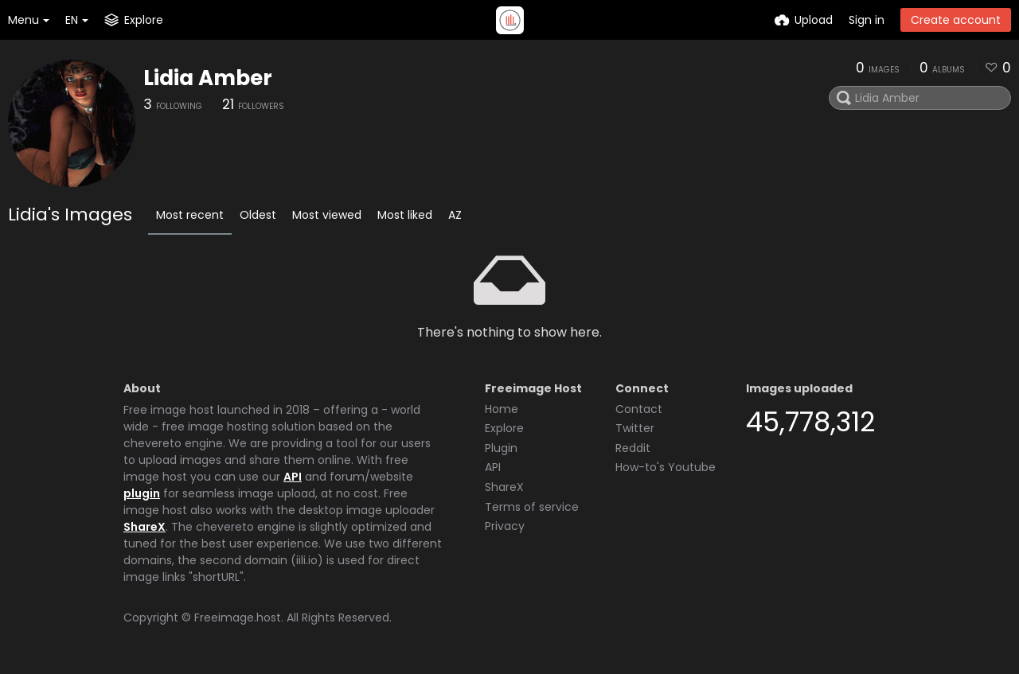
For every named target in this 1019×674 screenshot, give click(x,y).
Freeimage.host (237, 617)
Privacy (505, 526)
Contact (638, 409)
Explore (504, 428)
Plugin (501, 448)
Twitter (634, 428)
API (292, 477)
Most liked (404, 215)
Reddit (632, 448)
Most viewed (326, 215)
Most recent (190, 215)
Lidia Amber (207, 78)
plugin (141, 493)
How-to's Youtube (665, 467)
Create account (956, 20)
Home (501, 409)
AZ (455, 215)
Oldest (258, 215)
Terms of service (532, 507)
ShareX (144, 527)
